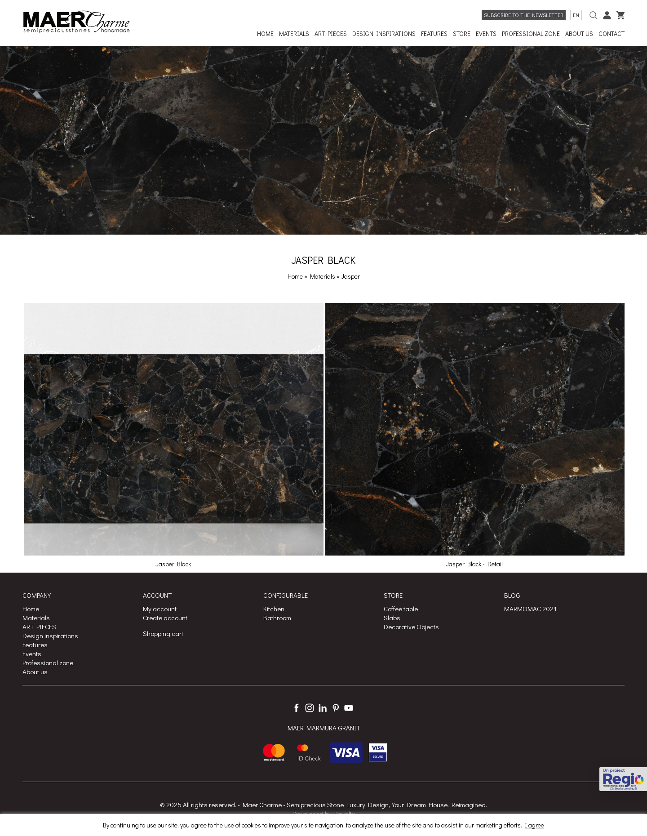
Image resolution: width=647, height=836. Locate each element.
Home (295, 276)
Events (31, 653)
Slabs (392, 617)
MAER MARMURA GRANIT (324, 727)
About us (35, 671)
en (576, 14)
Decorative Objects (411, 626)
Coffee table (401, 608)
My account (160, 608)
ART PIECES (39, 626)
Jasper (350, 276)
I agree (534, 825)
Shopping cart (163, 633)
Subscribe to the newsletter (523, 14)
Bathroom (277, 617)
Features (35, 644)
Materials (323, 276)
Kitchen (273, 608)
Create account (165, 617)
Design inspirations (50, 635)
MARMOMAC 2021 (530, 608)
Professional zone (47, 662)
